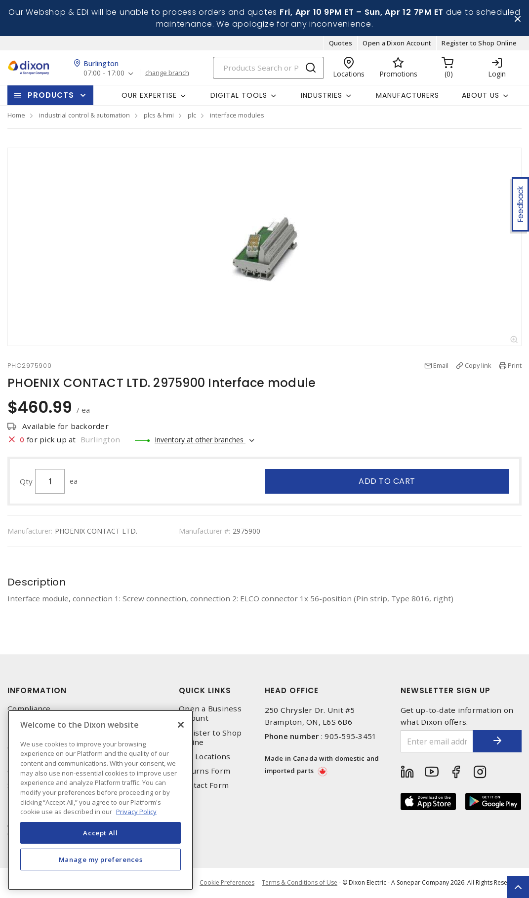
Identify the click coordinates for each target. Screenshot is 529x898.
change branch (167, 74)
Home (16, 115)
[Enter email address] (437, 742)
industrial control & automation (84, 115)
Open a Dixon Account (397, 43)
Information (37, 691)
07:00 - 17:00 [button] (103, 74)
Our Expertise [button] (149, 95)
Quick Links (205, 691)
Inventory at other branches (200, 439)
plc (192, 115)
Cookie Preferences (227, 883)
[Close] (181, 725)
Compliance (29, 709)
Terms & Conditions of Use (299, 883)
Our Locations (204, 756)
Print (515, 365)
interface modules (237, 115)
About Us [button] (480, 95)
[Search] (268, 68)
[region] (100, 800)
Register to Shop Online (479, 43)
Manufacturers (407, 95)
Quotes (341, 43)
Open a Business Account (210, 713)
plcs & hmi (159, 115)
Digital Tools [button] (238, 95)
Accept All (100, 832)
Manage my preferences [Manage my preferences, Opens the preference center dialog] (101, 859)
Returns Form (204, 771)
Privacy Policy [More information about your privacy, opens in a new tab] (136, 811)
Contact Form (204, 785)
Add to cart (387, 481)
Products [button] (51, 95)
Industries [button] (321, 95)
